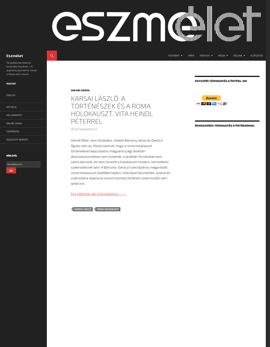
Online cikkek (80, 90)
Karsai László (82, 209)
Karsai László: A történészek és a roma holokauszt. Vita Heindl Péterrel (112, 109)
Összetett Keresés (17, 139)
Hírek (191, 55)
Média (221, 55)
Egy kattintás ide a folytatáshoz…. (98, 194)
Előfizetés (257, 55)
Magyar (11, 83)
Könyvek (204, 55)
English (10, 95)
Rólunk (238, 55)
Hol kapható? (14, 115)
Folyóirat (174, 55)
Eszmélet (14, 55)
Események (12, 131)
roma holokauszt (108, 209)
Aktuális (11, 107)
